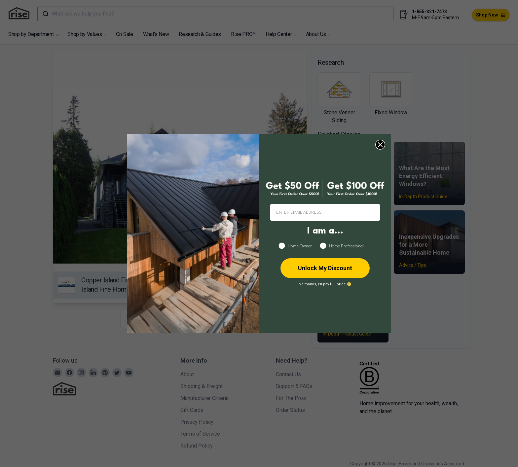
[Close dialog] (380, 145)
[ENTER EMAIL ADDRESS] (325, 212)
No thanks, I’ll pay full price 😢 (325, 284)
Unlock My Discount (325, 268)
